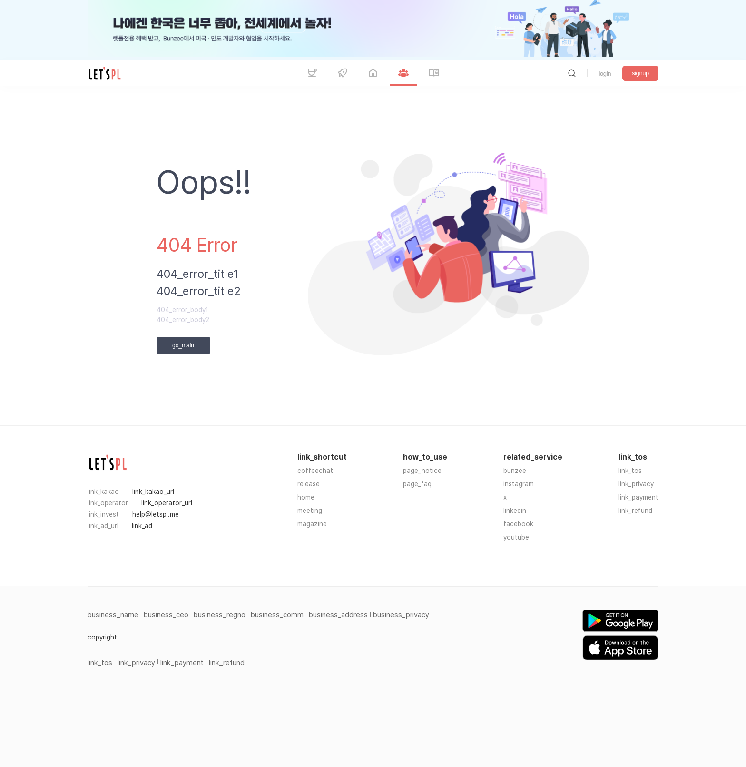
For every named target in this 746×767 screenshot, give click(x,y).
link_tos (630, 470)
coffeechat (315, 470)
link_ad (142, 526)
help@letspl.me (155, 514)
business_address (338, 614)
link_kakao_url (153, 491)
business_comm (277, 614)
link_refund (635, 510)
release (308, 484)
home (305, 497)
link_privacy (636, 484)
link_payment (638, 497)
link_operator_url (166, 503)
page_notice (422, 470)
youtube (516, 537)
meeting (309, 510)
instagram (518, 484)
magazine (312, 524)
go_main (183, 345)
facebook (518, 524)
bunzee (514, 470)
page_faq (417, 484)
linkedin (514, 510)
